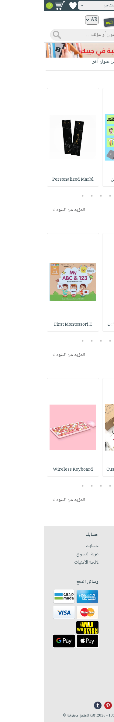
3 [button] (57, 196)
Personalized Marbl (29, 179)
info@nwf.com (96, 689)
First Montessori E (29, 324)
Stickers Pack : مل (84, 179)
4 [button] (48, 196)
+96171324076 (96, 682)
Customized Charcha (84, 469)
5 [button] (38, 196)
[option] (84, 137)
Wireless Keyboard (29, 469)
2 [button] (66, 196)
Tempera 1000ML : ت (84, 324)
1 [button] (75, 196)
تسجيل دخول (94, 5)
